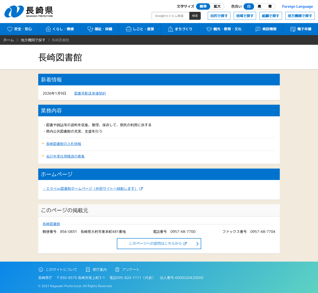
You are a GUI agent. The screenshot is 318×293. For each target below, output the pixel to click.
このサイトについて (57, 269)
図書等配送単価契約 (90, 93)
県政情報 (265, 29)
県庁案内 (96, 269)
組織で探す (270, 15)
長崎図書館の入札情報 (63, 143)
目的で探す (219, 15)
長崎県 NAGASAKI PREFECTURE (29, 11)
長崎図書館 (51, 224)
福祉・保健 (99, 29)
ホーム (8, 40)
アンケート (127, 269)
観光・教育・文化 (224, 29)
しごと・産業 (139, 29)
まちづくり (180, 29)
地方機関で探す (300, 15)
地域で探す (245, 15)
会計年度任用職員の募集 (65, 156)
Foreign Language (297, 6)
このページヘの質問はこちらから (155, 243)
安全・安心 (19, 29)
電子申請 (300, 29)
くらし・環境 (59, 29)
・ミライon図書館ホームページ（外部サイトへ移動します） (90, 188)
